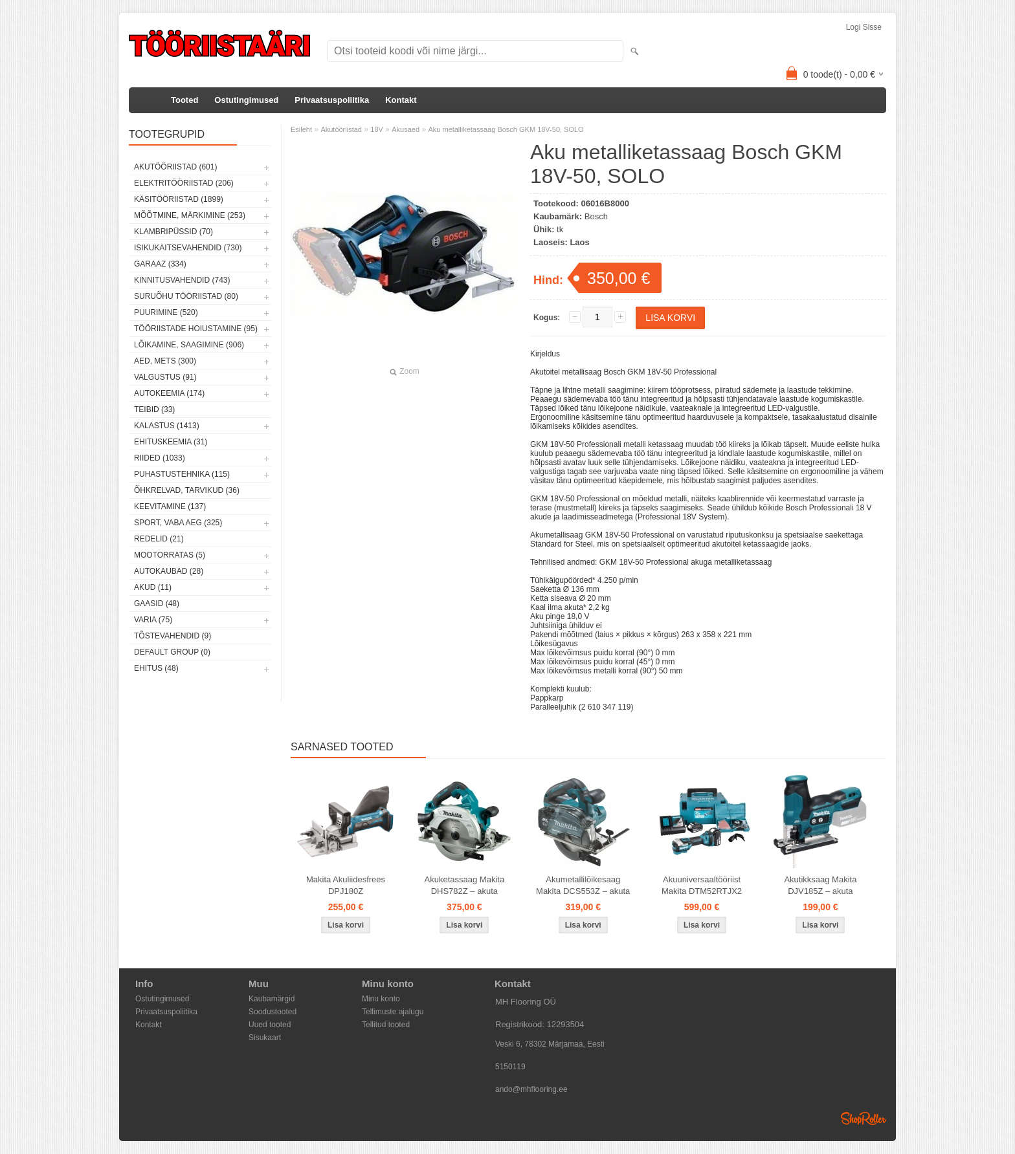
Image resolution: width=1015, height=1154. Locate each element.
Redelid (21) (159, 538)
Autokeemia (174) (169, 393)
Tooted (184, 100)
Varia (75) (153, 619)
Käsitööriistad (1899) (178, 199)
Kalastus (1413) (166, 425)
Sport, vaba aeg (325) (178, 522)
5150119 (510, 1066)
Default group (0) (172, 652)
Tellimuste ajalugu (392, 1011)
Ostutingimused (246, 100)
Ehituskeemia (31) (170, 441)
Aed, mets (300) (165, 360)
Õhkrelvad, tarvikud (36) (187, 490)
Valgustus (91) (165, 377)
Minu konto (381, 998)
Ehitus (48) (156, 668)
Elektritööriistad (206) (184, 183)
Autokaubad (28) (168, 571)
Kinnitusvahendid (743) (182, 280)
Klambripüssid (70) (173, 231)
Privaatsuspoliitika (332, 100)
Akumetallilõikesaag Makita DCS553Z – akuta (583, 885)
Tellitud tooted (386, 1024)
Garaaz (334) (160, 263)
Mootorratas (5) (169, 555)
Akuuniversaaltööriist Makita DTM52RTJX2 (702, 885)
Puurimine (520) (166, 312)
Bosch (596, 216)
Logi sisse (864, 27)
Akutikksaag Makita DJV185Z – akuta (820, 885)
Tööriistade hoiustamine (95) (196, 328)
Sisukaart (265, 1037)
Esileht (301, 129)
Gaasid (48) (156, 603)
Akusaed (405, 129)
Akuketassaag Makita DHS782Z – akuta (465, 885)
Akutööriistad (341, 129)
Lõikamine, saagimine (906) (189, 344)
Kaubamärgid (272, 998)
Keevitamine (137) (170, 506)
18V (376, 129)
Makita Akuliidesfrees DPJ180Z (345, 885)
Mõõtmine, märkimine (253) (189, 215)
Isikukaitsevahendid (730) (188, 247)
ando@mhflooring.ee (531, 1089)
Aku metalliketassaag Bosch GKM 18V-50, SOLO (505, 129)
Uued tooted (270, 1024)
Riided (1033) (159, 458)
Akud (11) (153, 587)
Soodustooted (272, 1011)
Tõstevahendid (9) (172, 635)
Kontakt (400, 100)
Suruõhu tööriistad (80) (186, 296)
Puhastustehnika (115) (182, 474)
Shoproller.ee (863, 1118)
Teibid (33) (154, 409)
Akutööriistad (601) (175, 166)
